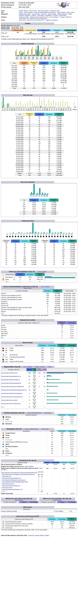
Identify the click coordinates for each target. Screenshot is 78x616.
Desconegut (40, 15)
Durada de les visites (25, 14)
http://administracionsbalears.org (11, 478)
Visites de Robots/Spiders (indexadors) (45, 12)
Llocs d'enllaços (54, 17)
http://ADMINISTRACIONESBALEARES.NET (15, 482)
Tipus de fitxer (36, 14)
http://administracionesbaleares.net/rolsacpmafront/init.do (18, 474)
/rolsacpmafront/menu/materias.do (11, 403)
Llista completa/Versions (34, 413)
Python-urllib (4, 305)
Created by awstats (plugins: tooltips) (38, 535)
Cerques (62, 17)
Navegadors (48, 15)
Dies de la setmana (43, 10)
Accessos (43, 14)
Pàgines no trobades (52, 20)
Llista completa (28, 12)
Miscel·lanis (22, 20)
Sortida (70, 14)
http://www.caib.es (7, 487)
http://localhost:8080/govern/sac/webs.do (13, 480)
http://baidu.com (6, 476)
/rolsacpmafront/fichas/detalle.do (10, 379)
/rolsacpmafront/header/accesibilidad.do (12, 386)
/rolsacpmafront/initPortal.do (9, 373)
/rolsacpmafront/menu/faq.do (9, 400)
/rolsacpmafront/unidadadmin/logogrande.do (13, 390)
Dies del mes (33, 10)
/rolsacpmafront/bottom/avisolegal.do (11, 393)
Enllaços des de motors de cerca (39, 17)
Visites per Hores (55, 10)
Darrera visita (70, 12)
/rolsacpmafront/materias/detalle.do (11, 383)
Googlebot (4, 301)
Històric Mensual (23, 10)
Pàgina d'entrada (62, 14)
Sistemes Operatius (24, 15)
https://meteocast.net (8, 484)
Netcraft (3, 311)
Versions (33, 15)
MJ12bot (3, 293)
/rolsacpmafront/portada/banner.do (11, 376)
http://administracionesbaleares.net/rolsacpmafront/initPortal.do (19, 472)
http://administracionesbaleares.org (12, 489)
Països (21, 12)
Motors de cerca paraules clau (38, 18)
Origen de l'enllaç (24, 17)
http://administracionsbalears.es (11, 485)
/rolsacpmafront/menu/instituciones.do (12, 396)
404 (3, 523)
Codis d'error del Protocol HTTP (36, 20)
